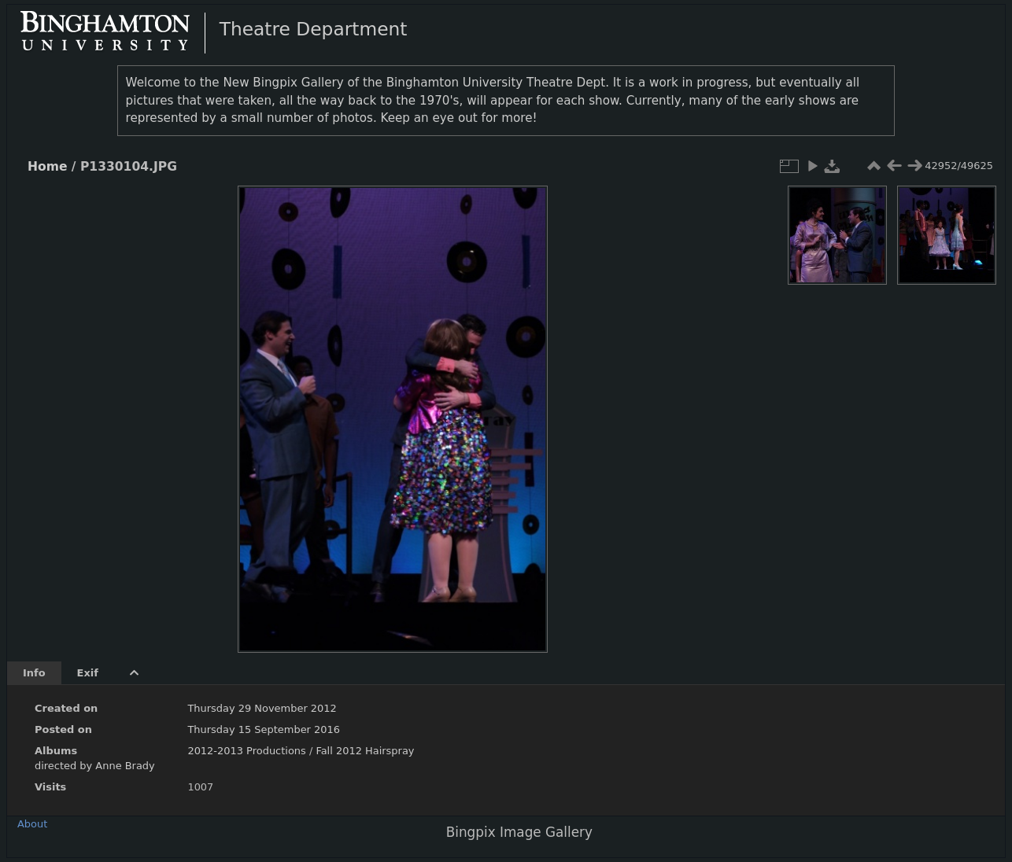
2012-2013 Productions (246, 751)
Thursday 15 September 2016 (263, 729)
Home (47, 167)
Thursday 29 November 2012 (261, 708)
